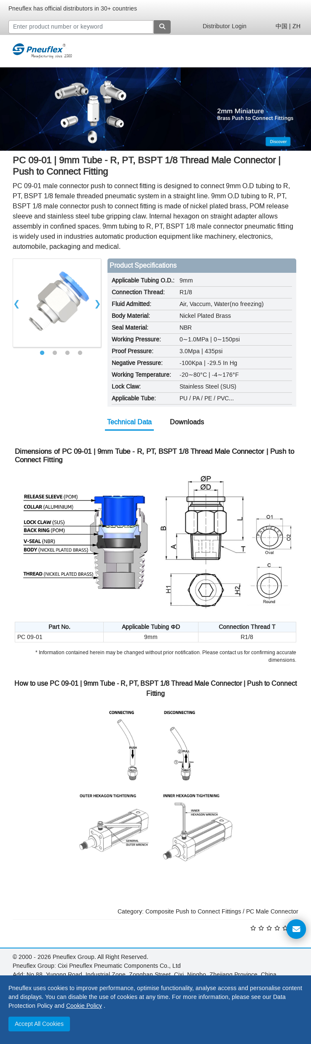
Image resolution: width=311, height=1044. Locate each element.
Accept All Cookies (39, 1024)
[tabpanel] (57, 303)
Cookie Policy (84, 1006)
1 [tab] (42, 353)
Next (97, 302)
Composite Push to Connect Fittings (193, 912)
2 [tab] (55, 353)
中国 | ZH (288, 26)
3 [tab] (67, 353)
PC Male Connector (272, 912)
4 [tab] (80, 353)
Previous (16, 302)
